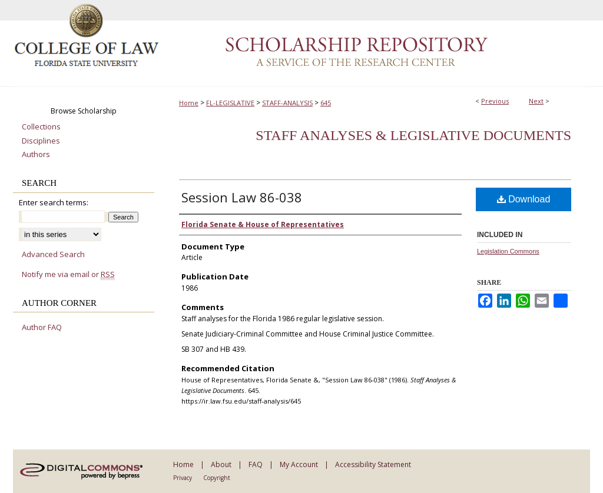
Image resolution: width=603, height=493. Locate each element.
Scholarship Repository (375, 43)
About (221, 464)
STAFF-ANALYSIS (287, 102)
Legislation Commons (508, 251)
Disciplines (41, 141)
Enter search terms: (53, 202)
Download (524, 199)
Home (188, 102)
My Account (299, 464)
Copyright (216, 478)
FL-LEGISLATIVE (230, 102)
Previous (495, 100)
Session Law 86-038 (241, 197)
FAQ (256, 464)
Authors (36, 154)
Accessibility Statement (373, 464)
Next (536, 100)
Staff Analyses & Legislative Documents (413, 135)
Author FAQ (42, 327)
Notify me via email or (68, 274)
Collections (41, 127)
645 (325, 102)
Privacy (182, 478)
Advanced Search (53, 254)
